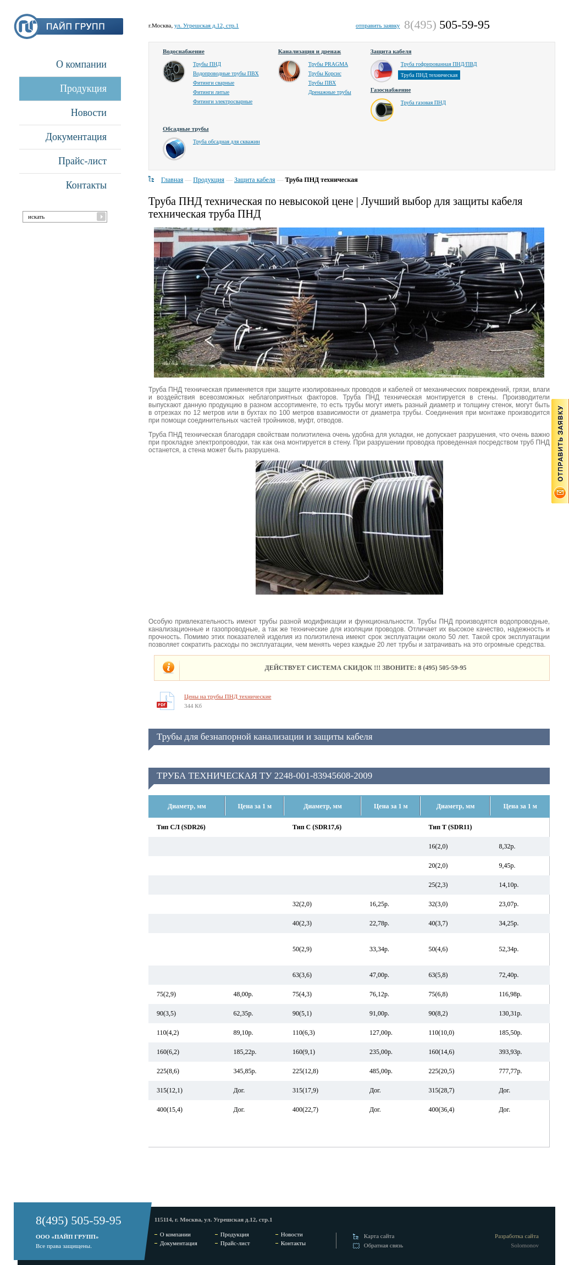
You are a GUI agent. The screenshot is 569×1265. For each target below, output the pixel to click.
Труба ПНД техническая (429, 75)
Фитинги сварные (213, 83)
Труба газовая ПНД (423, 102)
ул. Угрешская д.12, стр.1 (206, 25)
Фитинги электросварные (222, 101)
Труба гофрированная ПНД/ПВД (439, 64)
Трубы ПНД (207, 64)
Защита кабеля (391, 51)
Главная (172, 180)
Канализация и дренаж (309, 51)
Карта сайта (379, 1236)
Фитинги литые (211, 92)
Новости (89, 112)
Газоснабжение (391, 89)
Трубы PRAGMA (328, 64)
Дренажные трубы (329, 92)
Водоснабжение (184, 51)
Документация (76, 136)
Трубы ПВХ (322, 83)
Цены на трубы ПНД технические (227, 696)
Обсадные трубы (186, 128)
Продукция (83, 88)
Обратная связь (383, 1245)
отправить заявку (378, 25)
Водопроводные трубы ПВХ (226, 73)
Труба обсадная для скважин (226, 141)
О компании (81, 64)
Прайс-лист (82, 161)
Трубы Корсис (324, 73)
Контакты (86, 185)
